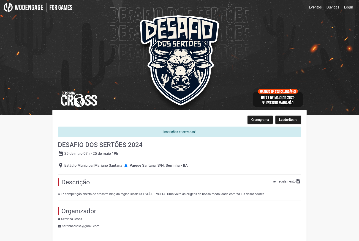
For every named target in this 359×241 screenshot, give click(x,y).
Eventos (315, 7)
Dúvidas (333, 7)
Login (348, 7)
